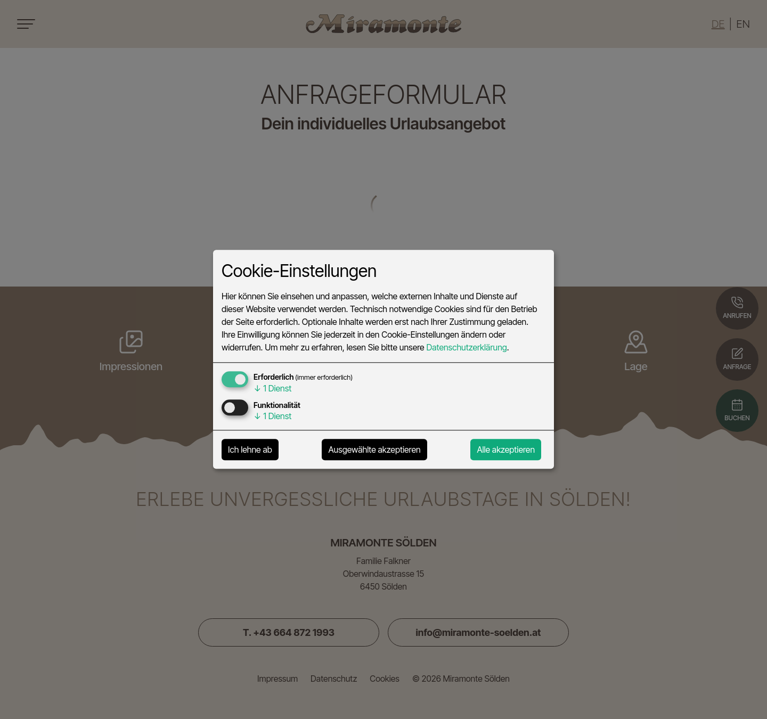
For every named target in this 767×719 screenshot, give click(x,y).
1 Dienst (272, 388)
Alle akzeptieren (506, 450)
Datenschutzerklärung (466, 347)
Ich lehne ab (250, 450)
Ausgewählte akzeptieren (374, 450)
